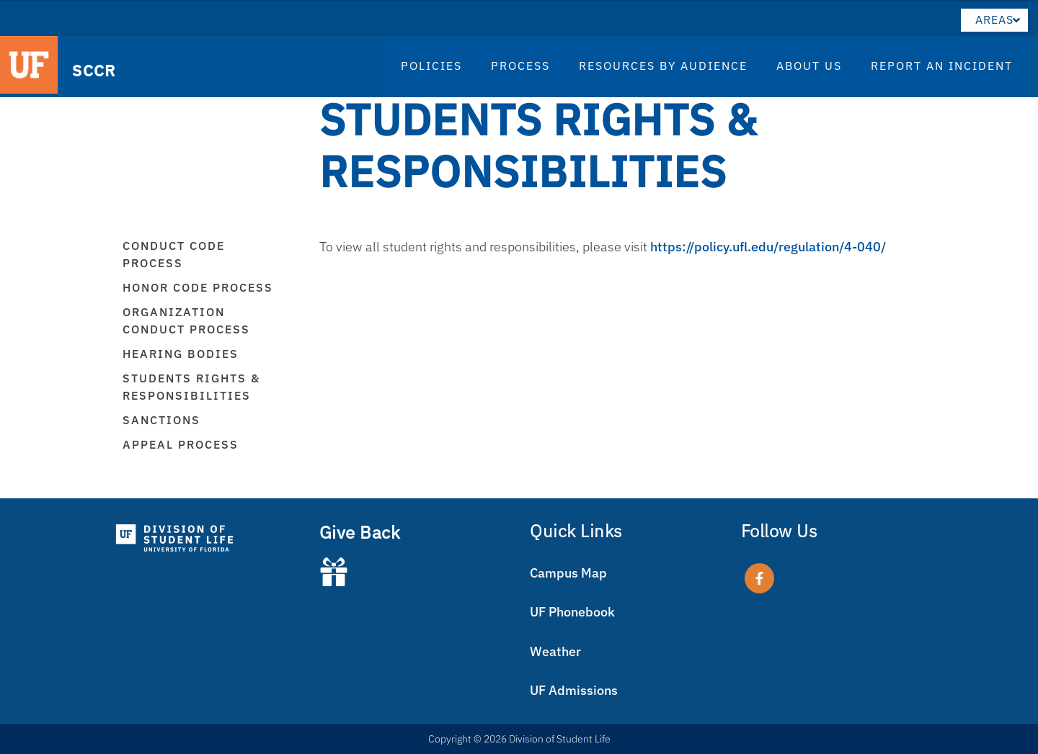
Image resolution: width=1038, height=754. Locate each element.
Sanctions (161, 420)
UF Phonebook (572, 611)
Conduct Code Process (174, 254)
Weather (555, 651)
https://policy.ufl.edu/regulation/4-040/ (768, 246)
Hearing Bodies (181, 353)
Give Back (360, 532)
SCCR (87, 69)
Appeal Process (181, 444)
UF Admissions (574, 690)
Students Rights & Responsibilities (191, 387)
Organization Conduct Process (186, 320)
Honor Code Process (198, 287)
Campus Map (568, 573)
